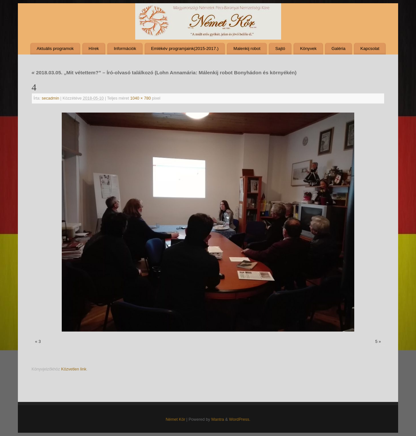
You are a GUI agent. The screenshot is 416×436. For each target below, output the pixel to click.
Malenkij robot (246, 48)
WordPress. (240, 419)
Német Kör (175, 419)
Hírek (93, 48)
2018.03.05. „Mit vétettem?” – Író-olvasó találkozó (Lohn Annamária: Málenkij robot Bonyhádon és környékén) (164, 72)
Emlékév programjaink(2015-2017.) (185, 48)
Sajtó (280, 48)
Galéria (338, 48)
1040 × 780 (140, 98)
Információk (125, 48)
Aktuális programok (55, 48)
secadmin (50, 98)
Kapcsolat (369, 48)
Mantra (217, 419)
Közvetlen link (73, 369)
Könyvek (308, 48)
